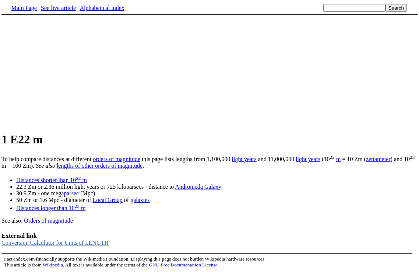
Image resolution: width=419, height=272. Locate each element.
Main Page (24, 8)
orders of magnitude (116, 159)
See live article (58, 8)
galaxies (139, 200)
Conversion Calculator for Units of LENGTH (55, 243)
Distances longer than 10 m (50, 208)
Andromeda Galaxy (198, 187)
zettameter (378, 159)
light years (244, 159)
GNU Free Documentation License (183, 265)
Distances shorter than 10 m (51, 180)
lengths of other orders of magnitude (99, 166)
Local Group (108, 200)
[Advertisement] (63, 73)
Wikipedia (53, 265)
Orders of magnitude (48, 220)
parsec (71, 193)
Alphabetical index (102, 8)
